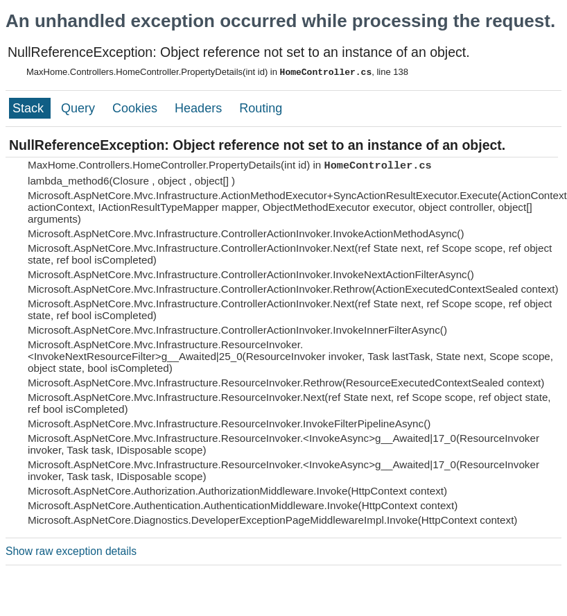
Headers (200, 108)
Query (79, 108)
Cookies (136, 108)
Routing (260, 108)
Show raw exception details (71, 551)
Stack (29, 108)
